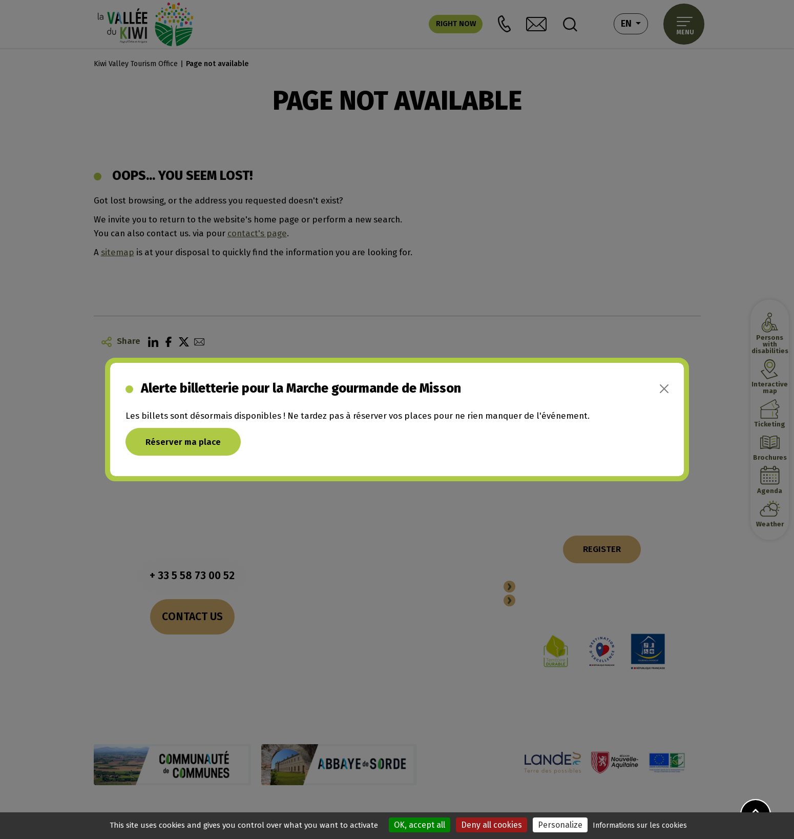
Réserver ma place (183, 442)
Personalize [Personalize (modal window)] (560, 825)
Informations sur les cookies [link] (640, 825)
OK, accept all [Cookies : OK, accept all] (419, 825)
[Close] (664, 389)
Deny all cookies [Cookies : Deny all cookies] (491, 825)
